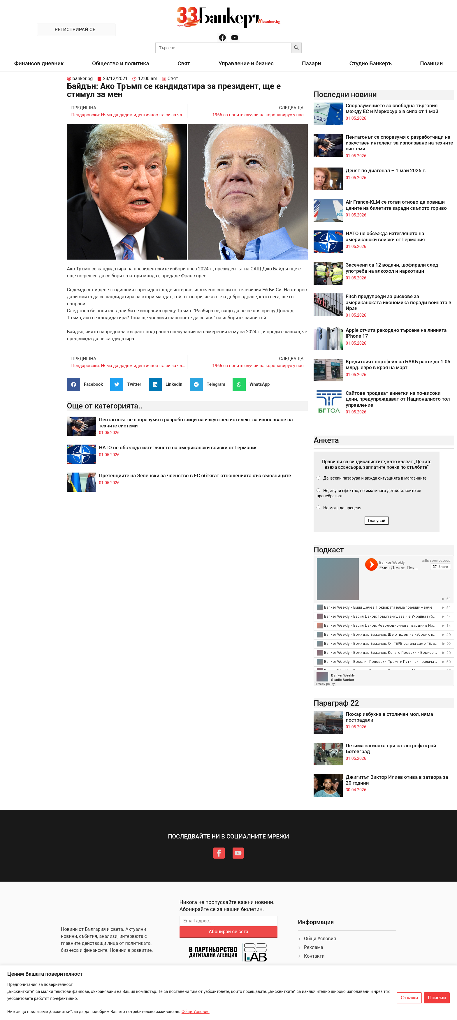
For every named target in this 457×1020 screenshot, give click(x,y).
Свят (183, 63)
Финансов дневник (39, 63)
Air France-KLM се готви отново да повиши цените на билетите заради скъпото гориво (396, 205)
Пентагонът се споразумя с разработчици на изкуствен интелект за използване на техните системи (399, 143)
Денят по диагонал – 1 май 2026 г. (386, 170)
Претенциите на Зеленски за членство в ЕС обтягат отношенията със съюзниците (195, 475)
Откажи (409, 998)
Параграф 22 (336, 703)
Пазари (311, 63)
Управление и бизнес (246, 63)
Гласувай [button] (376, 520)
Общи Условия (196, 1011)
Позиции (431, 63)
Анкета (326, 440)
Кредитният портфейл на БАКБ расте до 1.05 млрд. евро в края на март (398, 364)
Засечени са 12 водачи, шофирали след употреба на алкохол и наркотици (392, 268)
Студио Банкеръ (370, 63)
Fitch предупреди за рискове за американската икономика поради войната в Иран (398, 302)
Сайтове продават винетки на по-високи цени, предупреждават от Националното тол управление (398, 399)
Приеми (437, 998)
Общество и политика (120, 63)
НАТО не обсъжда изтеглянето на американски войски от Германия (178, 447)
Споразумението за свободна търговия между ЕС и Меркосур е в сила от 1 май (392, 108)
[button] (87, 384)
